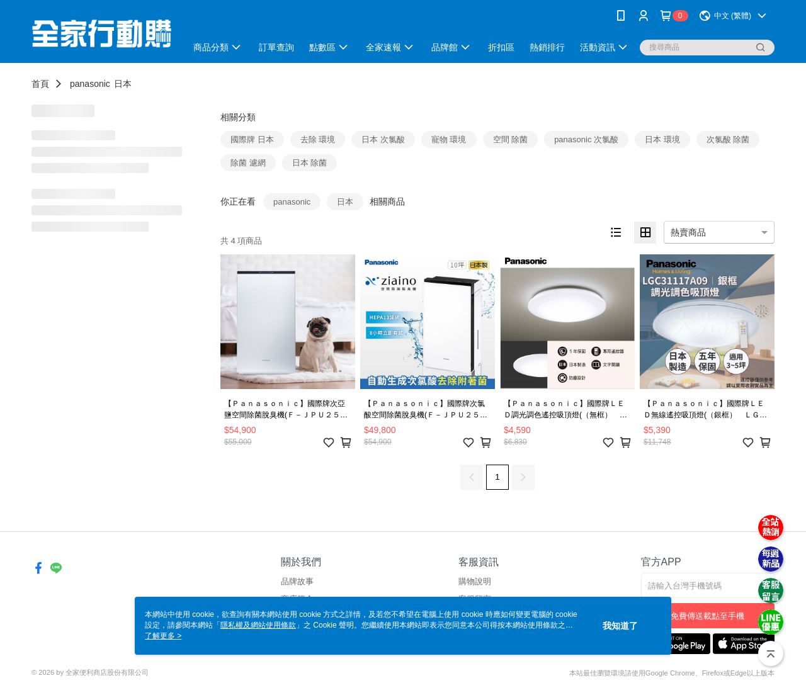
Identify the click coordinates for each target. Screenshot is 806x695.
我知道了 (620, 626)
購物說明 (474, 581)
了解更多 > (163, 635)
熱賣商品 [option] (688, 232)
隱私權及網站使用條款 (258, 625)
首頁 (40, 84)
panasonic (90, 84)
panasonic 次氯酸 (586, 139)
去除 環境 (318, 139)
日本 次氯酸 (383, 139)
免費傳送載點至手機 (707, 616)
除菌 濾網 (248, 162)
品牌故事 (297, 581)
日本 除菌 (309, 162)
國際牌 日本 (252, 139)
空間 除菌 (510, 139)
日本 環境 (662, 139)
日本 (123, 84)
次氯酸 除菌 (728, 139)
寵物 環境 (449, 139)
